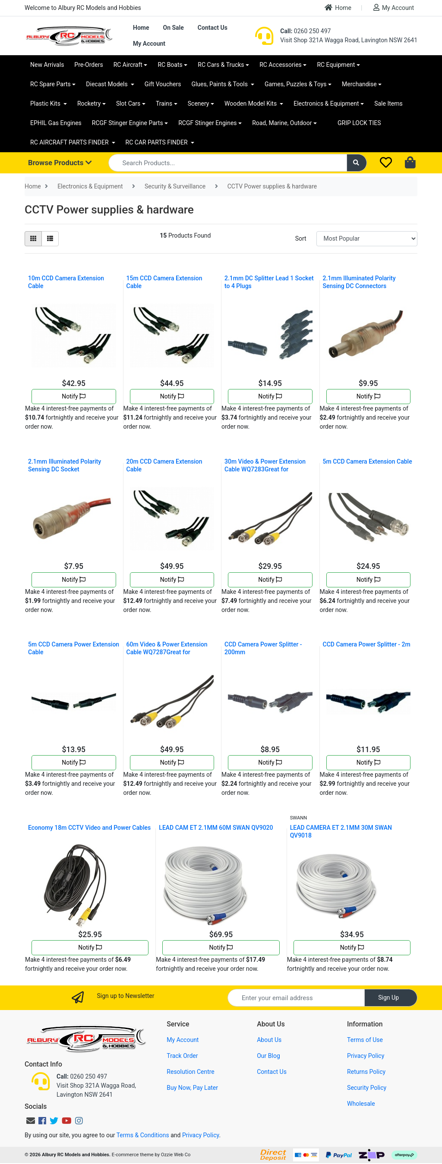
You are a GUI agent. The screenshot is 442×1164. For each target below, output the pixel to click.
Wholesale (361, 1103)
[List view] (50, 238)
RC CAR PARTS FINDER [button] (157, 142)
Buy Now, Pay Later (192, 1087)
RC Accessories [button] (280, 64)
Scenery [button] (198, 103)
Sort (300, 238)
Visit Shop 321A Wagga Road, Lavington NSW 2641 (348, 40)
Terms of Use (365, 1039)
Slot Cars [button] (128, 103)
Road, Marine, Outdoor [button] (282, 122)
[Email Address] (296, 998)
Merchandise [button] (359, 84)
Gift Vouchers (163, 84)
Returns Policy (366, 1071)
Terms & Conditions (143, 1135)
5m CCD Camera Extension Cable (367, 461)
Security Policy (366, 1087)
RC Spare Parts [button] (50, 84)
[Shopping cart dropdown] (411, 163)
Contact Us (212, 27)
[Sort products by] (366, 238)
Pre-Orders (88, 64)
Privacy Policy (365, 1055)
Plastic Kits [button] (46, 103)
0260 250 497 (305, 31)
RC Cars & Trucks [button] (221, 64)
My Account (393, 7)
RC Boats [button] (170, 64)
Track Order (182, 1055)
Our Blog (268, 1055)
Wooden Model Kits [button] (251, 103)
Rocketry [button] (89, 103)
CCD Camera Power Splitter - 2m (366, 644)
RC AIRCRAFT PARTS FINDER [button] (70, 142)
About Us (269, 1039)
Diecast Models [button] (107, 84)
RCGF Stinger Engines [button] (207, 122)
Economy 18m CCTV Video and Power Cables (89, 827)
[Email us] (30, 1121)
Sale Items (388, 103)
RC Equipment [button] (336, 64)
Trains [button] (164, 103)
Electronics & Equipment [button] (326, 103)
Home (338, 7)
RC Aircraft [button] (128, 64)
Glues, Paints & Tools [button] (220, 84)
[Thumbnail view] (33, 238)
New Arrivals (47, 64)
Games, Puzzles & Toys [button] (296, 84)
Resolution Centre (190, 1071)
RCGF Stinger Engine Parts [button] (127, 122)
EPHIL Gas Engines (56, 122)
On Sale (173, 27)
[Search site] (357, 163)
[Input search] (227, 163)
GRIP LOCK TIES (359, 122)
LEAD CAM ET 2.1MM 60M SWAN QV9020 (216, 827)
